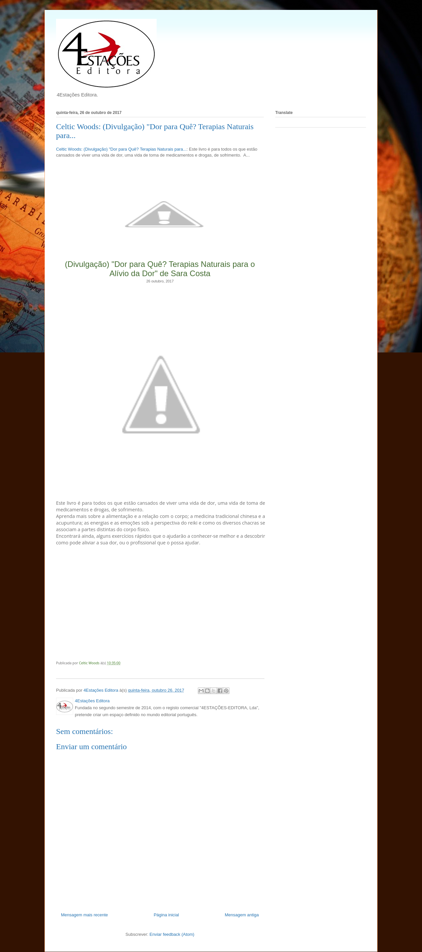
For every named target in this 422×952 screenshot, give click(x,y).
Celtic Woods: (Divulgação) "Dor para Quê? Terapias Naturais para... (121, 149)
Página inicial (166, 914)
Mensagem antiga (242, 914)
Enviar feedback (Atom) (172, 934)
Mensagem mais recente (84, 914)
